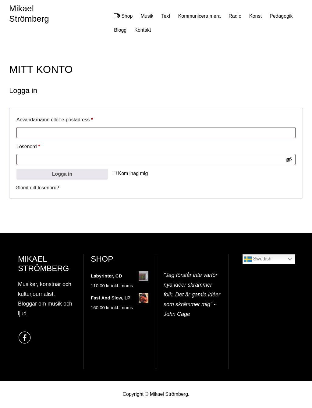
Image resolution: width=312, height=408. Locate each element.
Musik (147, 16)
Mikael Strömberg (29, 13)
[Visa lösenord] (288, 159)
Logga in (62, 174)
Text (165, 16)
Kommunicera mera (199, 16)
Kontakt (142, 30)
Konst (255, 16)
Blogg (120, 30)
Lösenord (41, 145)
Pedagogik (281, 16)
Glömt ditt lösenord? (37, 187)
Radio (235, 16)
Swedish (257, 259)
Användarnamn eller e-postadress (68, 118)
